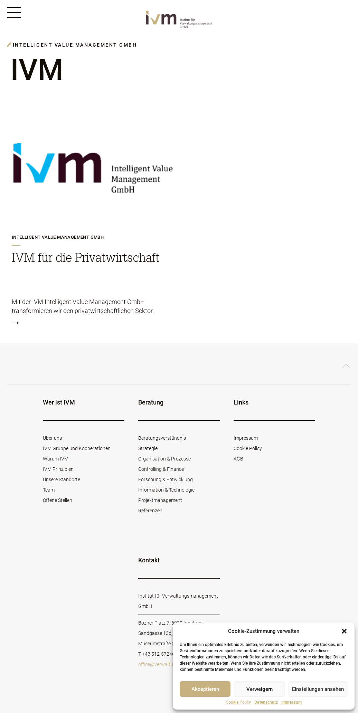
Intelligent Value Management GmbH (58, 237)
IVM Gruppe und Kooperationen (77, 448)
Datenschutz (266, 702)
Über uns (52, 438)
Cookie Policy (238, 702)
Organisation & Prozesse (164, 459)
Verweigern (259, 689)
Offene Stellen (57, 500)
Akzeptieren (205, 689)
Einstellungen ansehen (318, 689)
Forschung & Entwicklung (165, 479)
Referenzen (150, 510)
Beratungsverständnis (162, 438)
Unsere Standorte (61, 479)
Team (49, 490)
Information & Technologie (166, 490)
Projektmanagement (160, 500)
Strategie (148, 448)
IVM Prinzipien (58, 469)
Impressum (291, 702)
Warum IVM (55, 459)
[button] (344, 631)
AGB (238, 459)
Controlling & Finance (161, 469)
